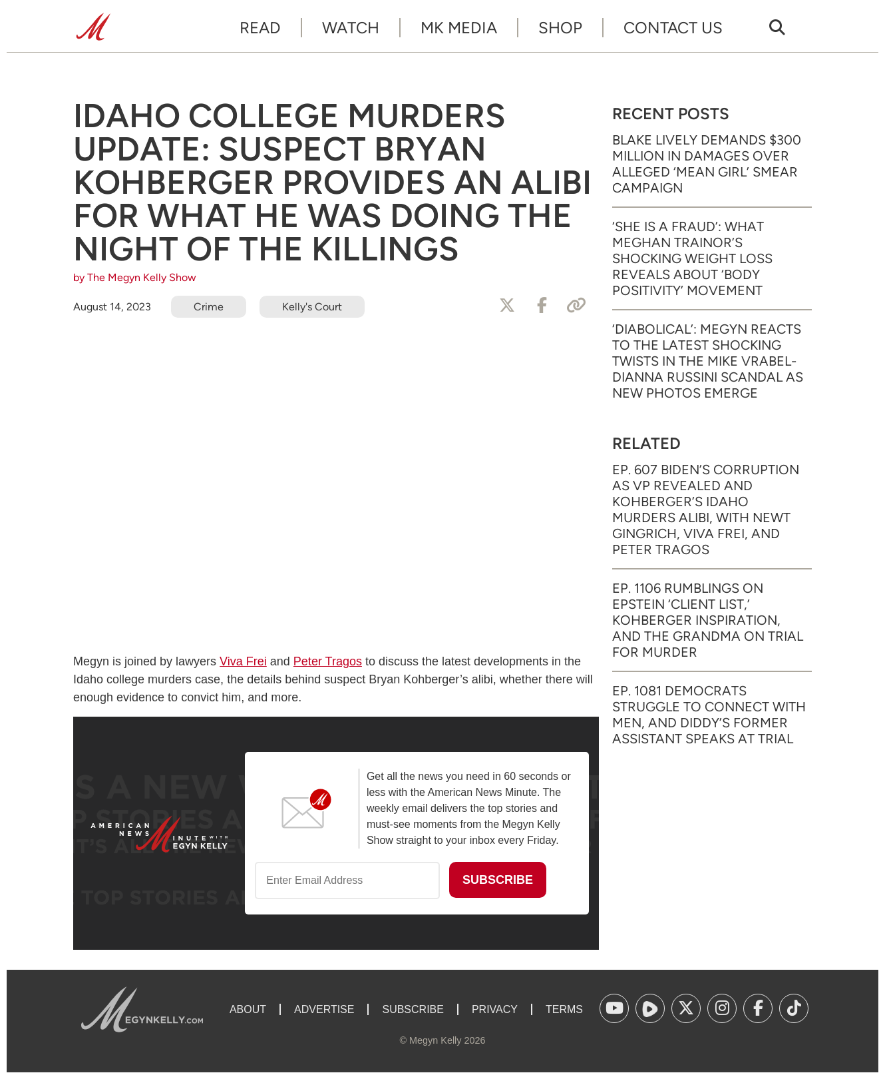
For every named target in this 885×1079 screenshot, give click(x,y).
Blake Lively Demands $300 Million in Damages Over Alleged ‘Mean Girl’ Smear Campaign (706, 164)
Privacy (495, 1009)
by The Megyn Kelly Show (134, 277)
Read (260, 27)
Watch (350, 27)
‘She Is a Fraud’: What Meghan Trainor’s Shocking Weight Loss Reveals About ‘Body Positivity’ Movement (692, 258)
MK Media (459, 27)
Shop (560, 27)
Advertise (324, 1009)
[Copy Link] (576, 306)
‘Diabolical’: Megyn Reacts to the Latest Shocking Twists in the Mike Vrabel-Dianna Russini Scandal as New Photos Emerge (707, 361)
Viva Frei (243, 661)
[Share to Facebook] (542, 306)
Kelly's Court (312, 306)
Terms (564, 1009)
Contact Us (673, 27)
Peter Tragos (327, 661)
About (248, 1009)
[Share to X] (507, 306)
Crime (209, 306)
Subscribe (412, 1009)
